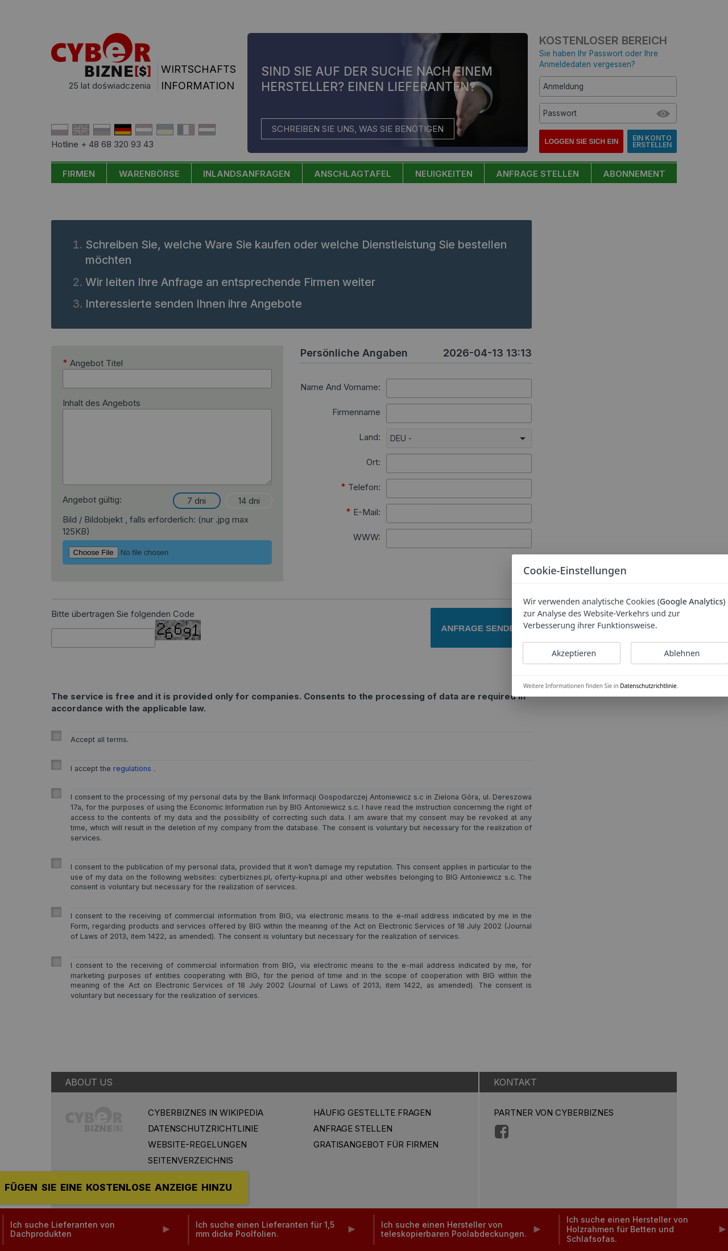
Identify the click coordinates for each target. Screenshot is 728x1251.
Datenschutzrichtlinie (648, 686)
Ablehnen (682, 653)
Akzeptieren (574, 653)
